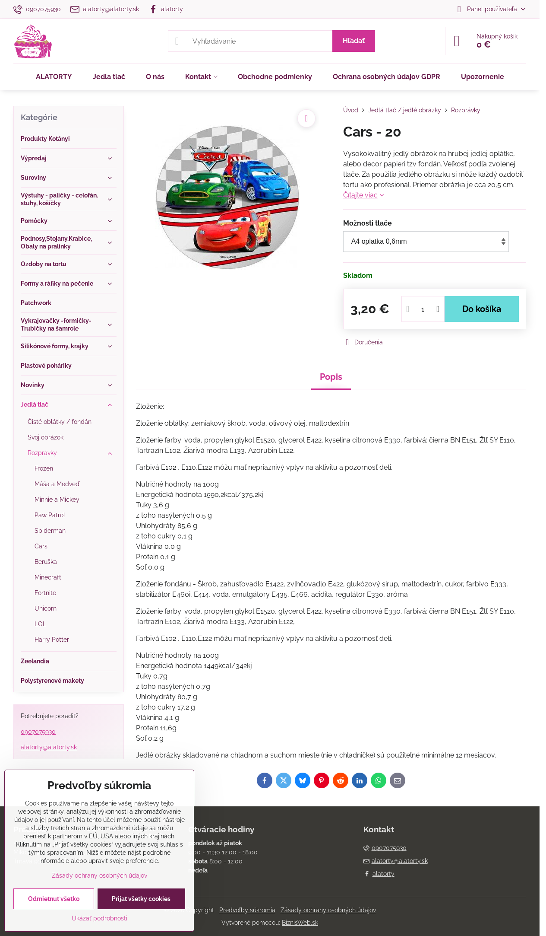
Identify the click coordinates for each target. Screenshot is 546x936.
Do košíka (481, 309)
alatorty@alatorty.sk (49, 747)
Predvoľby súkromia (247, 910)
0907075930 (38, 731)
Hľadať (354, 41)
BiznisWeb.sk (300, 922)
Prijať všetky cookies (141, 898)
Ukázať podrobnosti (99, 918)
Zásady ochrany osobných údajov (328, 910)
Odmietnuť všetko (53, 898)
